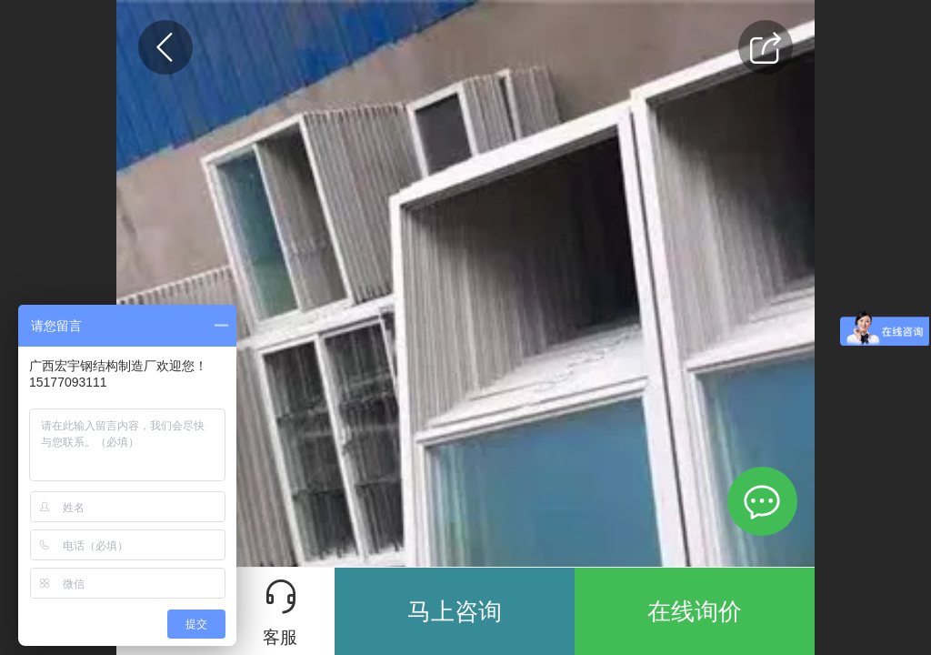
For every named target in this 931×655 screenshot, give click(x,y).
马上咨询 (454, 611)
